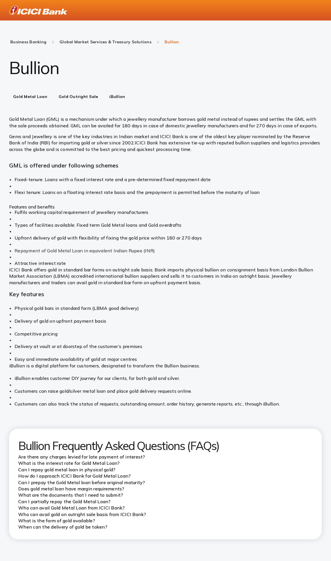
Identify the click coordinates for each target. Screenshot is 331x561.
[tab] (30, 97)
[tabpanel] (165, 191)
